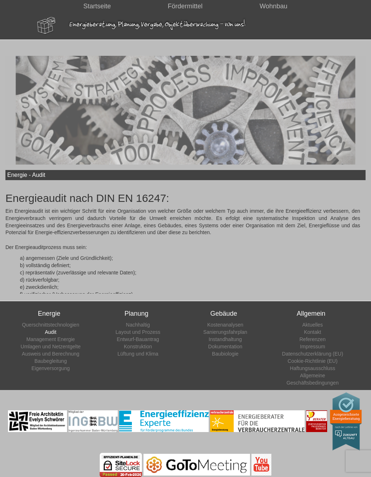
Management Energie (50, 339)
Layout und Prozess (138, 332)
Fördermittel (185, 6)
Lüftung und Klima (137, 354)
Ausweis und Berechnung (50, 354)
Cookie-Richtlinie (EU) (313, 361)
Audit (51, 332)
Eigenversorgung (51, 368)
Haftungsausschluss (312, 368)
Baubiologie (225, 354)
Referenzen (313, 339)
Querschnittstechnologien (50, 325)
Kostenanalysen (225, 325)
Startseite (97, 6)
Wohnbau (274, 6)
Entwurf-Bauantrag (138, 339)
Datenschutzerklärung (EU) (312, 354)
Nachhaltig (138, 325)
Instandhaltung (225, 339)
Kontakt (312, 332)
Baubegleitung (50, 361)
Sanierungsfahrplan (225, 332)
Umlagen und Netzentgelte (51, 346)
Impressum (312, 346)
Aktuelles (312, 325)
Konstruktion (138, 346)
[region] (185, 112)
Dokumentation (225, 346)
